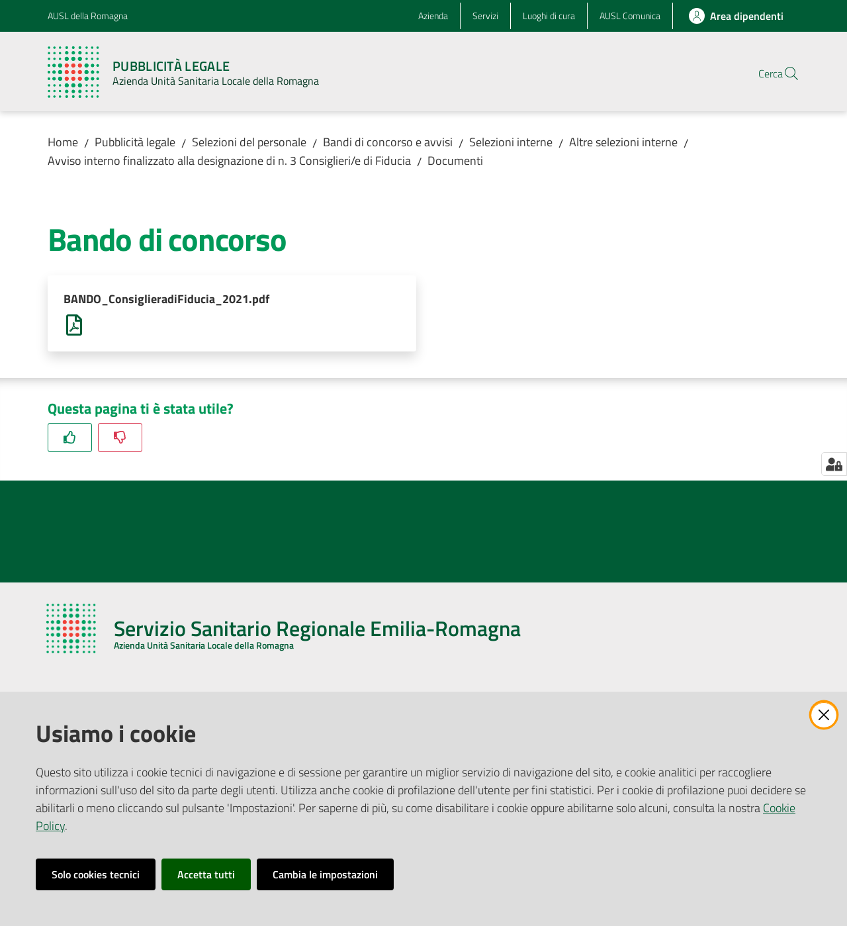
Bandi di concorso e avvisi (388, 142)
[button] (783, 73)
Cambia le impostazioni (325, 874)
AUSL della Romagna (88, 16)
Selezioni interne (511, 142)
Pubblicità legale (135, 142)
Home (63, 142)
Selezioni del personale (249, 142)
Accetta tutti (206, 874)
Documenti (455, 160)
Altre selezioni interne (623, 142)
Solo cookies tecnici (96, 874)
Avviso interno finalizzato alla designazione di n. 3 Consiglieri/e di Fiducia (229, 160)
